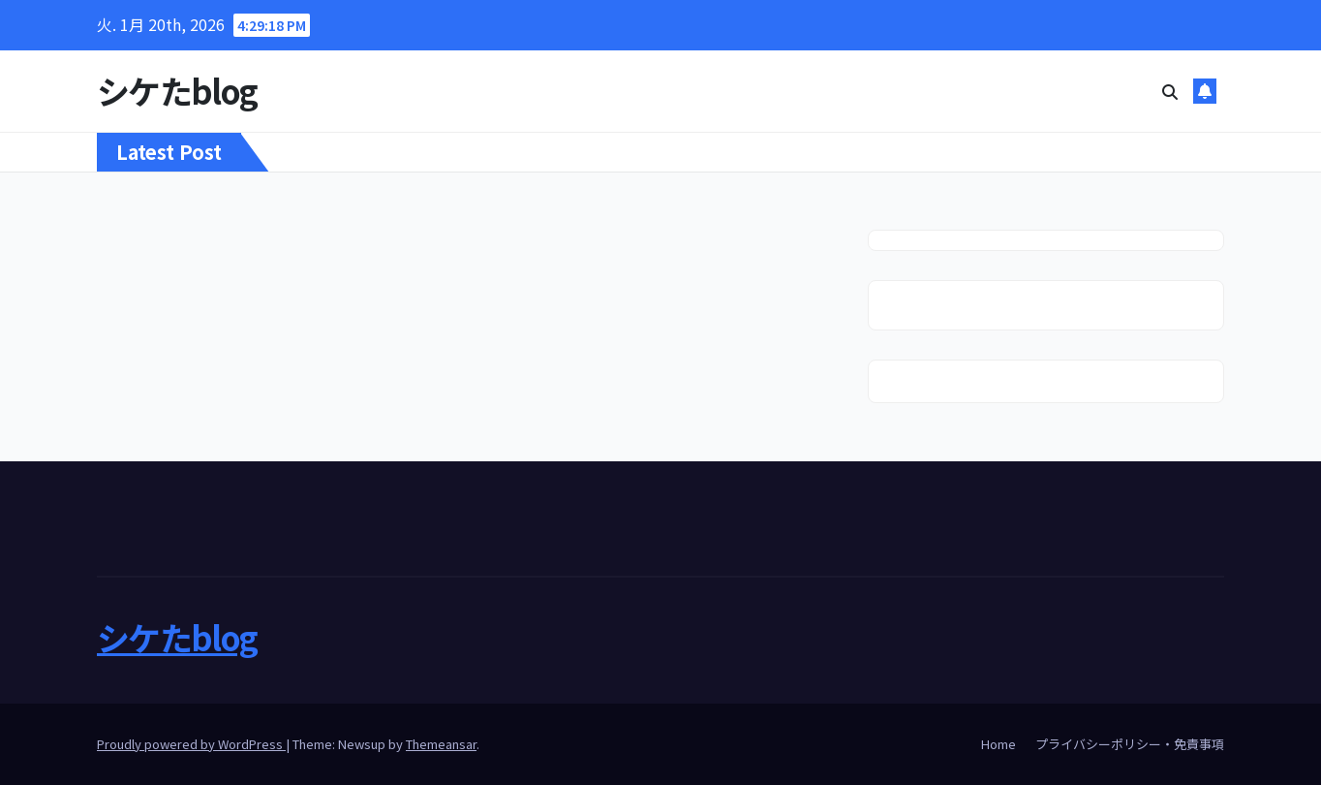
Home (998, 744)
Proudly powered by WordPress (191, 744)
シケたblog (177, 90)
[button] (1170, 91)
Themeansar (441, 744)
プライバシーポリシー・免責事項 (1129, 744)
